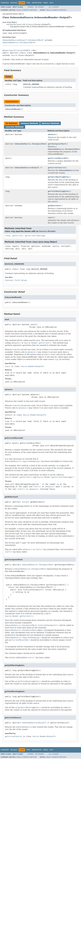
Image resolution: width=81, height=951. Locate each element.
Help (51, 3)
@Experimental (9, 50)
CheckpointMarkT (36, 40)
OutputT (23, 40)
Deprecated (37, 3)
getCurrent (17, 236)
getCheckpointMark (57, 144)
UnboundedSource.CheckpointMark (18, 42)
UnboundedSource (10, 40)
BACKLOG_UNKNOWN (31, 84)
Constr (25, 10)
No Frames (39, 7)
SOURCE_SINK (29, 50)
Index (45, 3)
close (7, 236)
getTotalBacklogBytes (58, 191)
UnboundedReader (13, 109)
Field (19, 10)
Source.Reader (18, 55)
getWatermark (54, 206)
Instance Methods (29, 123)
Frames (31, 7)
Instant (18, 206)
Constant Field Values (16, 280)
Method (33, 10)
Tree (28, 3)
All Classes (54, 7)
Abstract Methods (50, 123)
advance (51, 134)
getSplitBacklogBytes (58, 177)
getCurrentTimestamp (35, 236)
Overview (5, 3)
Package (13, 3)
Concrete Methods (15, 127)
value (20, 50)
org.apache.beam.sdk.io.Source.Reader (23, 24)
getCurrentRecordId (57, 158)
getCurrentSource (56, 168)
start (50, 218)
